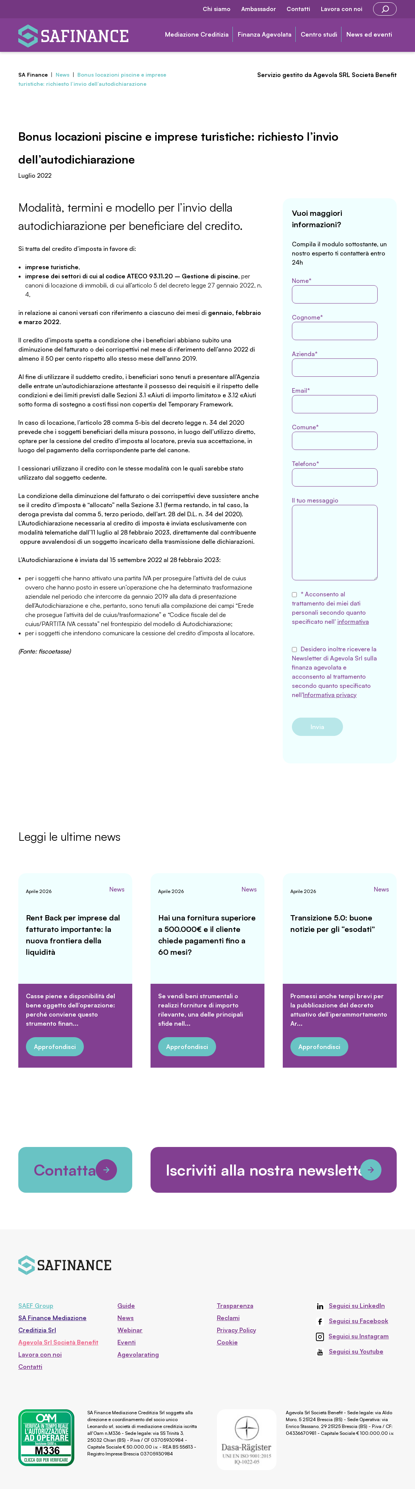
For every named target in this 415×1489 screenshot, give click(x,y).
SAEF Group (35, 1305)
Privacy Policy (236, 1330)
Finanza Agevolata (265, 34)
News (117, 889)
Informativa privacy (330, 695)
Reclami (228, 1318)
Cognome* (335, 326)
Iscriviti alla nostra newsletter (273, 1170)
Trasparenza (235, 1305)
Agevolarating (138, 1354)
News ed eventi (369, 34)
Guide (126, 1305)
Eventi (126, 1342)
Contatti (298, 9)
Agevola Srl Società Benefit (58, 1342)
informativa (353, 621)
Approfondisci (55, 1046)
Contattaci (75, 1170)
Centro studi (319, 34)
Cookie (227, 1342)
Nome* (335, 290)
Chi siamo (217, 9)
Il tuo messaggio (335, 538)
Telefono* (335, 473)
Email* (335, 400)
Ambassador (258, 9)
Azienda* (335, 363)
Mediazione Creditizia (197, 34)
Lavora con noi (341, 9)
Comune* (335, 436)
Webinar (130, 1330)
